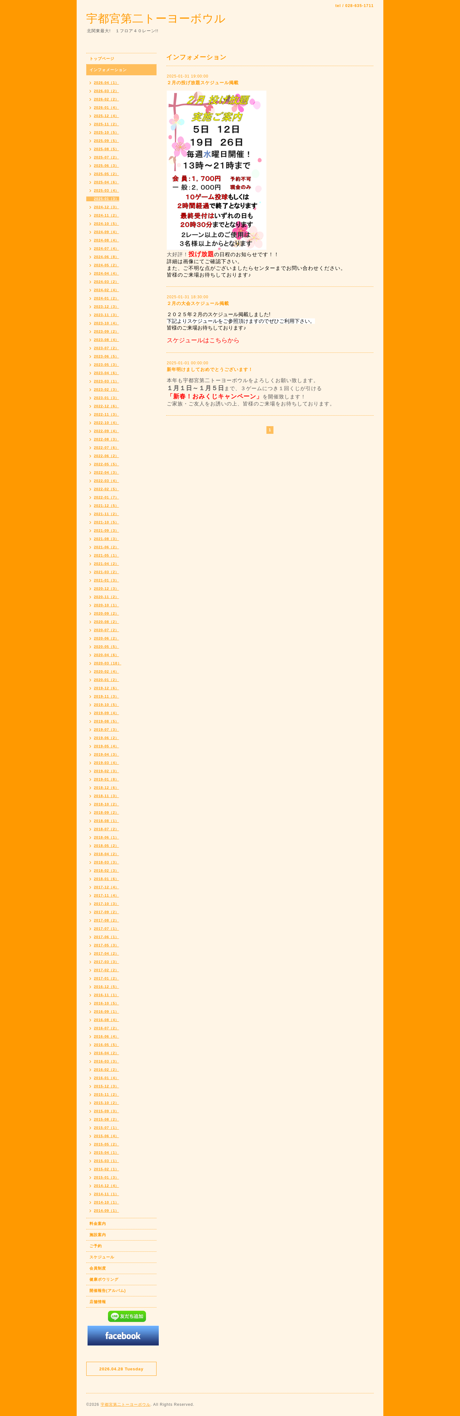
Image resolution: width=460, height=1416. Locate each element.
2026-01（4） (106, 107)
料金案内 (97, 1223)
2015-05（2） (106, 1144)
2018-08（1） (106, 821)
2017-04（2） (106, 953)
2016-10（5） (106, 1003)
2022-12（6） (106, 406)
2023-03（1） (106, 381)
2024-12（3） (106, 207)
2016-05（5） (106, 1045)
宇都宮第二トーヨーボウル (156, 18)
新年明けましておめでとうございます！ (210, 369)
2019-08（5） (106, 721)
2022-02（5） (106, 489)
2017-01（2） (106, 978)
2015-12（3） (106, 1086)
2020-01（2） (106, 680)
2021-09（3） (106, 530)
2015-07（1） (106, 1128)
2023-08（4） (106, 340)
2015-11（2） (106, 1094)
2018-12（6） (106, 788)
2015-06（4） (106, 1136)
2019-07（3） (106, 729)
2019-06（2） (106, 738)
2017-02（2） (106, 970)
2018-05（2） (106, 846)
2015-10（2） (106, 1103)
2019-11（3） (106, 696)
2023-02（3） (106, 389)
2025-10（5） (106, 132)
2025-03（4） (106, 190)
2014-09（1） (106, 1210)
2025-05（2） (106, 174)
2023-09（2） (106, 331)
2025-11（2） (106, 124)
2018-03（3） (106, 862)
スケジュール (101, 1257)
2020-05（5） (106, 647)
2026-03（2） (106, 91)
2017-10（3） (106, 904)
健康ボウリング (104, 1279)
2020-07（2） (106, 630)
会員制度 (97, 1268)
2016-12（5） (106, 987)
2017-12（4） (106, 887)
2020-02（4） (106, 671)
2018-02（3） (106, 870)
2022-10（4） (106, 423)
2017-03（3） (106, 962)
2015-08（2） (106, 1119)
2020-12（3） (106, 588)
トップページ (101, 58)
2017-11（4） (106, 895)
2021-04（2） (106, 564)
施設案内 (97, 1235)
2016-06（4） (106, 1036)
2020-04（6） (106, 655)
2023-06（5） (106, 356)
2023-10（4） (106, 323)
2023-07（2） (106, 348)
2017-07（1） (106, 928)
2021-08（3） (106, 539)
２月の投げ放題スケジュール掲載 (203, 82)
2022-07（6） (106, 447)
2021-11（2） (106, 514)
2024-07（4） (106, 248)
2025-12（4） (106, 116)
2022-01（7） (106, 497)
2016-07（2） (106, 1028)
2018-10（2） (106, 804)
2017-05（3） (106, 945)
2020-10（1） (106, 605)
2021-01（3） (106, 580)
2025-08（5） (106, 149)
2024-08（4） (106, 240)
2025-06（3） (106, 165)
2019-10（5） (106, 705)
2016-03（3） (106, 1061)
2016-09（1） (106, 1011)
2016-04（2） (106, 1053)
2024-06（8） (106, 257)
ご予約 (95, 1246)
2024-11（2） (106, 215)
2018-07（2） (106, 829)
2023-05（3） (106, 365)
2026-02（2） (106, 99)
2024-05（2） (106, 265)
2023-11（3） (106, 315)
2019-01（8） (106, 779)
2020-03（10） (107, 663)
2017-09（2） (106, 912)
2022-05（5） (106, 464)
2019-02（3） (106, 771)
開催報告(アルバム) (107, 1290)
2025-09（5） (106, 141)
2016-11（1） (106, 995)
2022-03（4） (106, 481)
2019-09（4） (106, 713)
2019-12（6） (106, 688)
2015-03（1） (106, 1161)
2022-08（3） (106, 439)
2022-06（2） (106, 456)
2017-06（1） (106, 937)
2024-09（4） (106, 232)
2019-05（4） (106, 746)
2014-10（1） (106, 1202)
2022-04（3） (106, 472)
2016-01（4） (106, 1078)
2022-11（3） (106, 414)
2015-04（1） (106, 1152)
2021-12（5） (106, 506)
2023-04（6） (106, 373)
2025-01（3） (106, 199)
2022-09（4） (106, 431)
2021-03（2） (106, 572)
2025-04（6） (106, 182)
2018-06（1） (106, 837)
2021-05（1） (106, 555)
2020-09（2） (106, 613)
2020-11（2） (106, 597)
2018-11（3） (106, 796)
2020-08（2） (106, 622)
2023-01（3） (106, 398)
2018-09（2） (106, 812)
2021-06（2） (106, 547)
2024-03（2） (106, 282)
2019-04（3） (106, 754)
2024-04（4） (106, 273)
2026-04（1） (106, 83)
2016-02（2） (106, 1069)
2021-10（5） (106, 522)
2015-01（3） (106, 1177)
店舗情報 (97, 1302)
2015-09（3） (106, 1111)
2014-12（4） (106, 1186)
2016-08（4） (106, 1020)
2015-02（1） (106, 1169)
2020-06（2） (106, 638)
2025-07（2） (106, 157)
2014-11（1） (106, 1194)
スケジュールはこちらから (203, 340)
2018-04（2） (106, 854)
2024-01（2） (106, 298)
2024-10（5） (106, 224)
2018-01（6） (106, 879)
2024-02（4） (106, 290)
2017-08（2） (106, 920)
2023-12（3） (106, 306)
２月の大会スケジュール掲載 (198, 303)
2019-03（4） (106, 763)
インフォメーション (108, 70)
